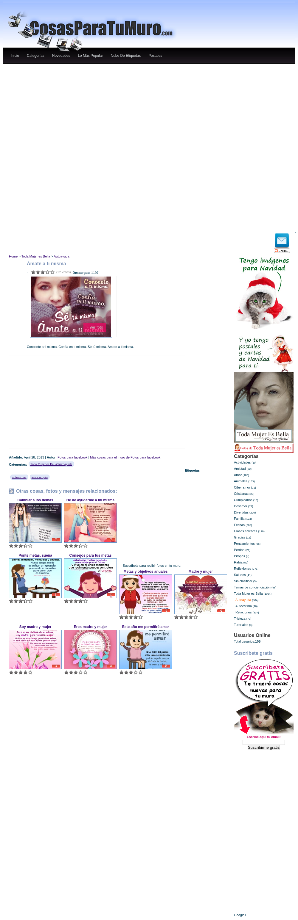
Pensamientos (244, 543)
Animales (240, 481)
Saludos (240, 575)
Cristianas (241, 493)
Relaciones (243, 612)
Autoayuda (61, 256)
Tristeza (240, 618)
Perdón (239, 550)
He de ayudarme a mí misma (90, 500)
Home (13, 256)
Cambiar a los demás (35, 500)
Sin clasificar (243, 581)
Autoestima (243, 606)
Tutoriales (241, 625)
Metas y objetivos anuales (145, 571)
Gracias (239, 537)
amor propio (40, 477)
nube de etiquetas (126, 56)
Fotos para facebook (72, 457)
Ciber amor (242, 487)
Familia (239, 518)
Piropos (239, 556)
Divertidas (241, 512)
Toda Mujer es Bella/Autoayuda (51, 464)
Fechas (239, 525)
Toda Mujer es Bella (35, 256)
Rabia (238, 562)
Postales (155, 56)
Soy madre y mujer (35, 627)
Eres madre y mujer (90, 627)
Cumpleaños (243, 500)
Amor (238, 475)
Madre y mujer (201, 571)
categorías (35, 56)
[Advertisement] (80, 108)
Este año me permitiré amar (145, 627)
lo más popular (90, 56)
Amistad (240, 468)
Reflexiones (242, 568)
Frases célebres (245, 531)
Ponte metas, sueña (35, 555)
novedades (61, 56)
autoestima (19, 477)
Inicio (15, 56)
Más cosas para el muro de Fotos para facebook (125, 457)
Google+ (240, 915)
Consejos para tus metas (90, 555)
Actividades (242, 462)
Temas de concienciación (252, 587)
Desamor (240, 506)
